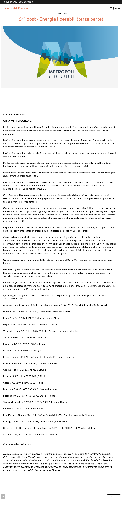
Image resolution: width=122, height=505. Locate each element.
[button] (3, 496)
